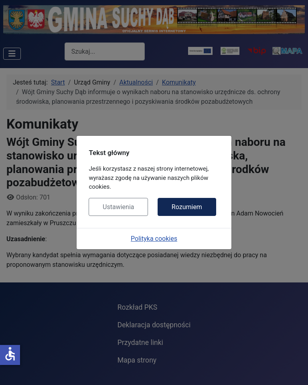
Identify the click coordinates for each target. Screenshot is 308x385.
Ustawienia (118, 207)
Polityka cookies (154, 238)
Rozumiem (187, 207)
